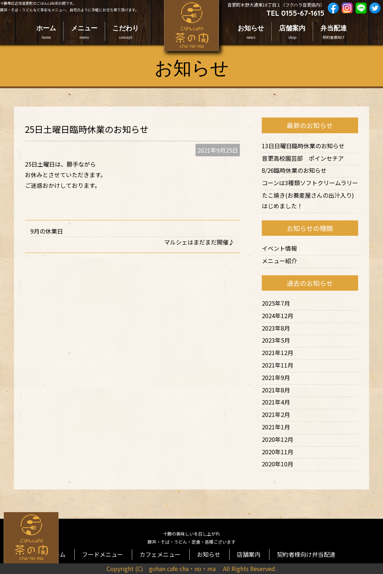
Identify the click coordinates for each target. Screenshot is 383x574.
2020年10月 (277, 463)
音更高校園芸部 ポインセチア (303, 158)
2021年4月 (276, 402)
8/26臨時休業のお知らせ (294, 170)
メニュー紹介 (279, 260)
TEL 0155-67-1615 (295, 13)
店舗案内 (292, 32)
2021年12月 (277, 352)
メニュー (84, 32)
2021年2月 (276, 414)
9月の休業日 (46, 231)
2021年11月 (277, 365)
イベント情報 (279, 248)
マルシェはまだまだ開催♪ (199, 242)
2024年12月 (277, 315)
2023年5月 (276, 340)
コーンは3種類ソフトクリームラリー (310, 182)
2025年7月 (276, 303)
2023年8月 (276, 328)
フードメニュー (111, 550)
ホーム (46, 32)
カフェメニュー (163, 550)
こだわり (125, 32)
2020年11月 (277, 451)
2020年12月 (277, 439)
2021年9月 (276, 377)
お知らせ (251, 32)
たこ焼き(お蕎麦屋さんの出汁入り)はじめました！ (308, 200)
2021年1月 (276, 426)
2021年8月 (276, 389)
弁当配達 (333, 32)
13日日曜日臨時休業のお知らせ (303, 145)
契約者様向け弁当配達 (294, 550)
